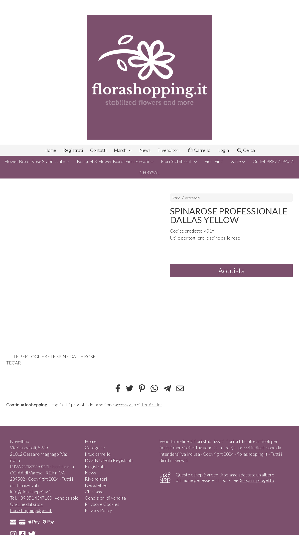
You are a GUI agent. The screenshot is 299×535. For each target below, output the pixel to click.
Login (223, 150)
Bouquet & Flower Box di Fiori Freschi (115, 161)
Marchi (123, 150)
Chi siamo (94, 491)
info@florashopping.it (31, 491)
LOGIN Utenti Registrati (109, 460)
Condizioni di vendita (105, 498)
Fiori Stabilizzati (179, 161)
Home (50, 150)
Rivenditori (168, 150)
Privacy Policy (98, 510)
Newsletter (96, 485)
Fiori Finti (213, 161)
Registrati (73, 150)
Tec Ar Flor (151, 404)
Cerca (246, 150)
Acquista (231, 270)
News (144, 150)
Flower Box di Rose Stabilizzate (37, 161)
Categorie (95, 447)
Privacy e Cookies (102, 504)
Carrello (198, 150)
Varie (238, 161)
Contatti (98, 150)
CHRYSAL (149, 172)
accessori (124, 404)
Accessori (192, 198)
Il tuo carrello (98, 454)
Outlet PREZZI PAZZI (274, 161)
